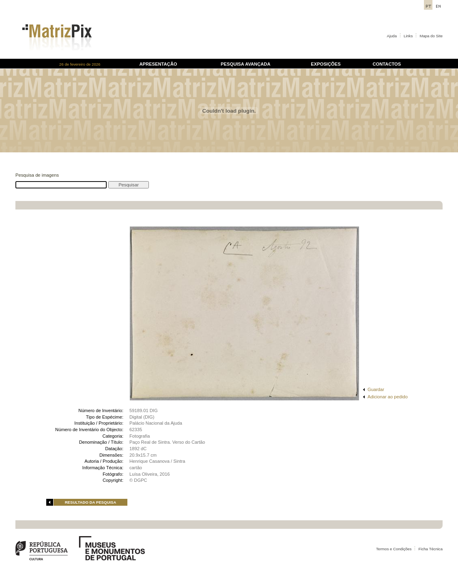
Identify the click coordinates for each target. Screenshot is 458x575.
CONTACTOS (386, 64)
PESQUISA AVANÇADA (245, 64)
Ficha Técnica (430, 549)
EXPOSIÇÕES (325, 64)
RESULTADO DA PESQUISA (90, 502)
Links (408, 36)
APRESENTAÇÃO (158, 64)
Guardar (376, 389)
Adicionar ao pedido (388, 396)
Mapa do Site (431, 36)
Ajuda (392, 36)
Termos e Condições (393, 549)
